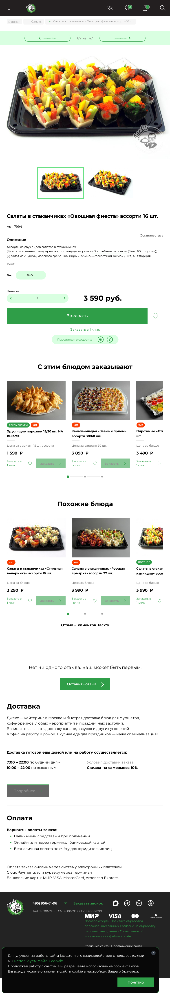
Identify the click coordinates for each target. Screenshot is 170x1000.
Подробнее (24, 813)
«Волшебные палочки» (109, 252)
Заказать (77, 316)
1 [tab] (68, 488)
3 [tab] (102, 488)
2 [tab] (85, 488)
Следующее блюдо (120, 38)
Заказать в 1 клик (85, 330)
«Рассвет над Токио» (107, 257)
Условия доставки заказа (110, 784)
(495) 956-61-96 (44, 925)
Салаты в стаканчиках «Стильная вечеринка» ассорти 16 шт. (29, 591)
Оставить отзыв (151, 236)
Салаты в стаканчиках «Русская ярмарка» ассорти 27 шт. (99, 591)
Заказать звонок (88, 925)
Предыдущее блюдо (50, 38)
